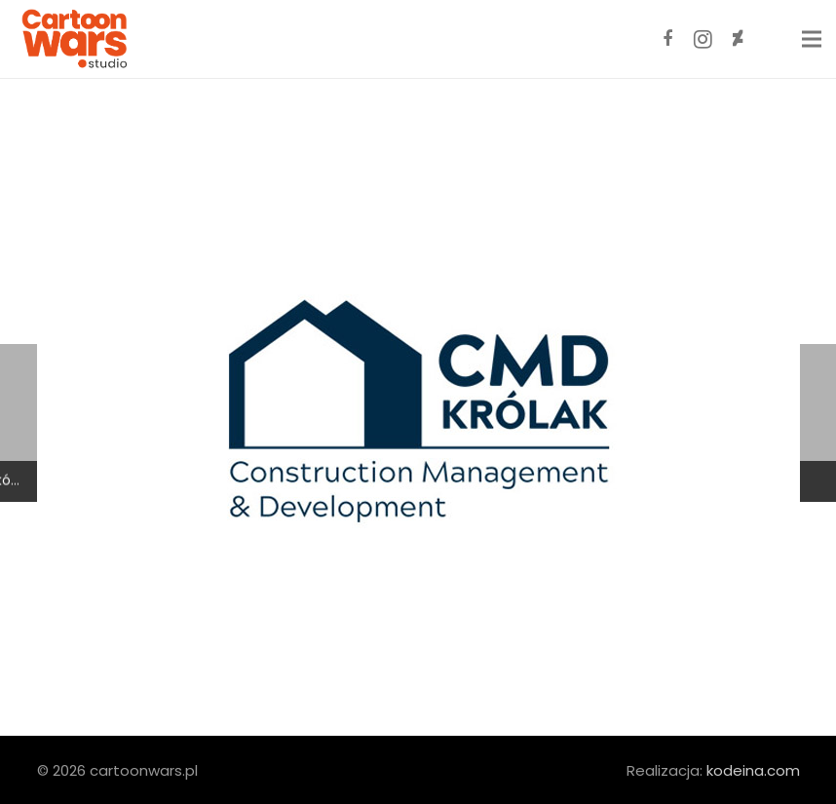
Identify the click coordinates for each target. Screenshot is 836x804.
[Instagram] (702, 39)
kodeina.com (753, 770)
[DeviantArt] (737, 39)
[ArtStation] (772, 39)
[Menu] (811, 39)
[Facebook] (667, 39)
